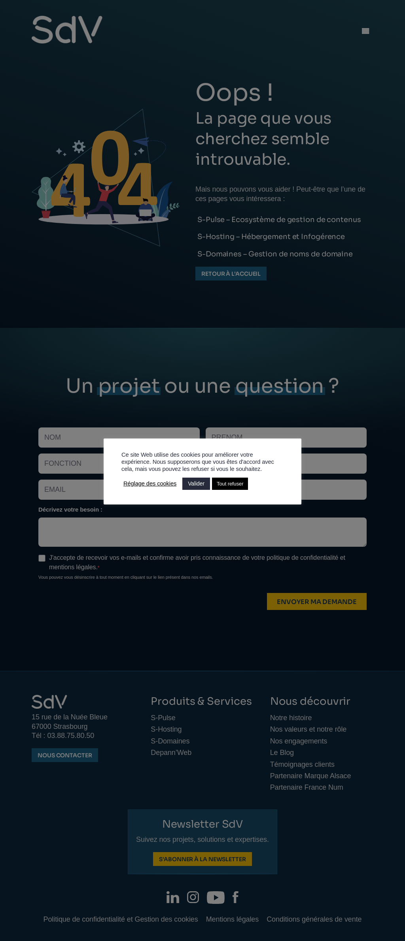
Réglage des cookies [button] (149, 483)
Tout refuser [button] (230, 484)
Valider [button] (196, 483)
